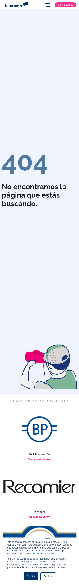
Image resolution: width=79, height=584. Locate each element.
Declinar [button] (48, 576)
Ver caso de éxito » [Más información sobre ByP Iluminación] (39, 459)
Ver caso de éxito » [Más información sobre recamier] (39, 516)
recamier (39, 512)
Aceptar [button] (31, 576)
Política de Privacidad (44, 553)
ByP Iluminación (39, 454)
